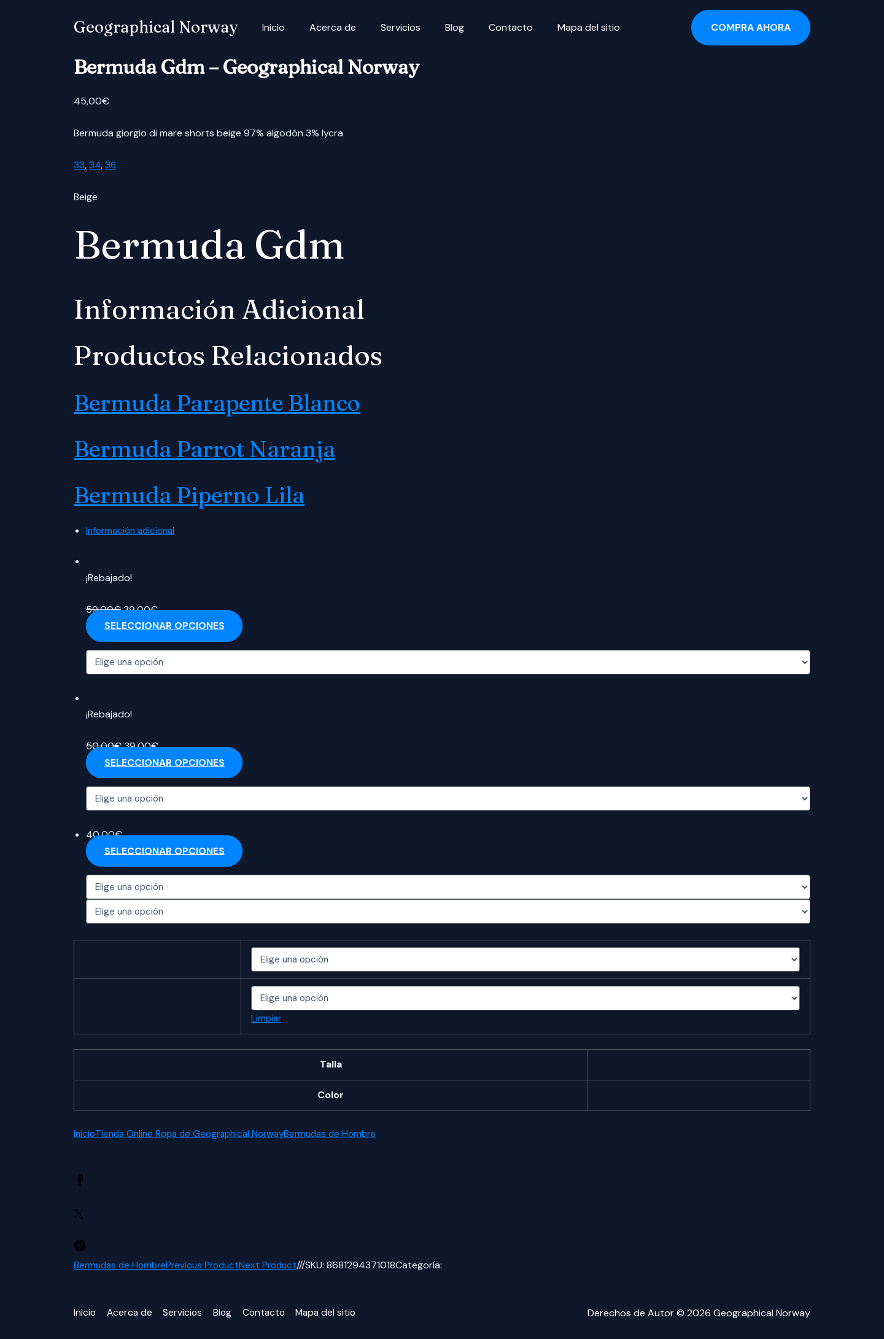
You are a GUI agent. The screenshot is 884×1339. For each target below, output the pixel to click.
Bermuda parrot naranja (231, 447)
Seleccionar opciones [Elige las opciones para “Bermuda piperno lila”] (166, 851)
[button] (750, 27)
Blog (437, 27)
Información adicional (133, 530)
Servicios (388, 27)
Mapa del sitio (561, 27)
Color (155, 1007)
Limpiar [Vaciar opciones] (261, 1019)
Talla (154, 960)
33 (79, 164)
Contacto (489, 27)
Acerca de (325, 27)
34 (95, 164)
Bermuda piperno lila (214, 493)
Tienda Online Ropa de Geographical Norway (196, 1134)
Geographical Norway (156, 27)
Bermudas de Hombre (345, 1134)
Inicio (271, 27)
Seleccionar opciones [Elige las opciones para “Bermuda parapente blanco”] (166, 626)
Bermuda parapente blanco (249, 401)
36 (111, 164)
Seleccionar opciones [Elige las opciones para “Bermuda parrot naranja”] (166, 763)
